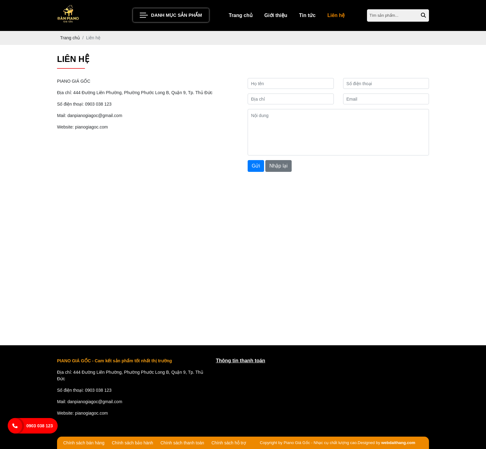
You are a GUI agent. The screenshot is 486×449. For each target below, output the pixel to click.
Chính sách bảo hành (132, 442)
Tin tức (307, 15)
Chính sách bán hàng (83, 442)
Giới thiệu (275, 15)
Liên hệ (336, 15)
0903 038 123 (39, 425)
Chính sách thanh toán (182, 442)
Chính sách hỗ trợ (228, 442)
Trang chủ (241, 15)
